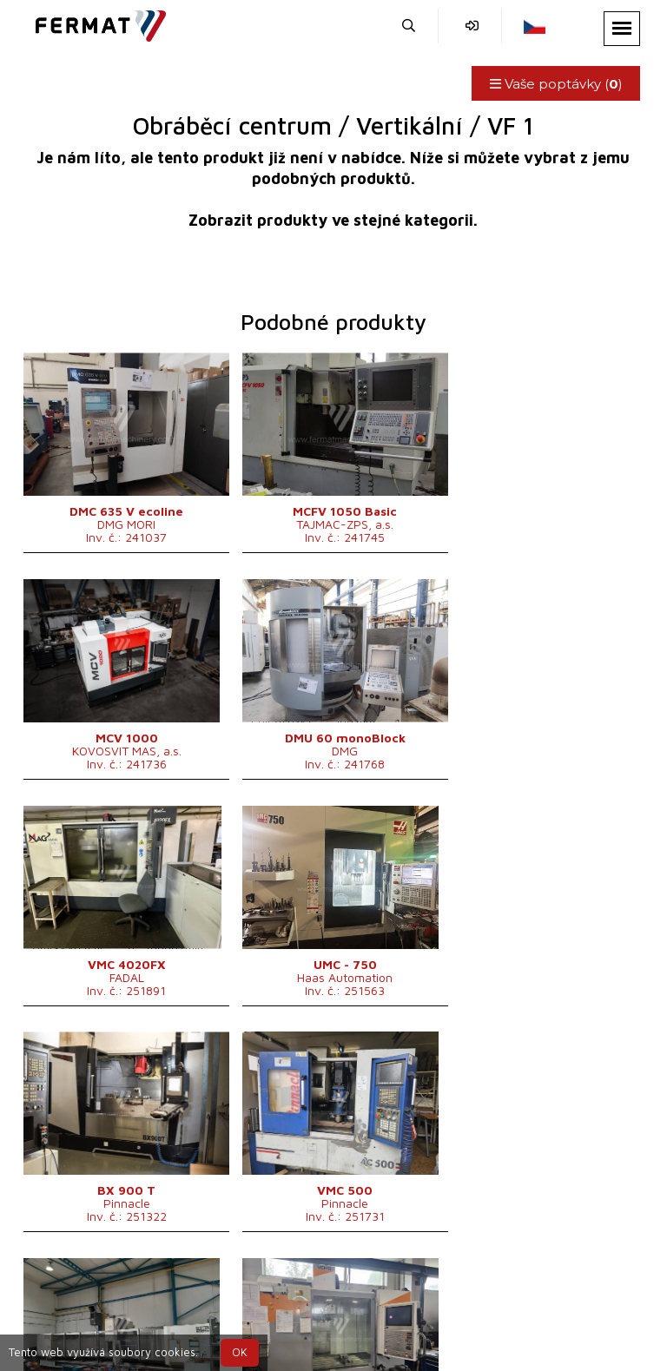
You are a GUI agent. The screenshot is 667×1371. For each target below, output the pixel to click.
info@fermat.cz (490, 1308)
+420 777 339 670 (360, 1308)
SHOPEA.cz (159, 1287)
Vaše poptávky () (555, 84)
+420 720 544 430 (216, 1308)
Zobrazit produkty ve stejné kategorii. (333, 220)
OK (240, 1352)
